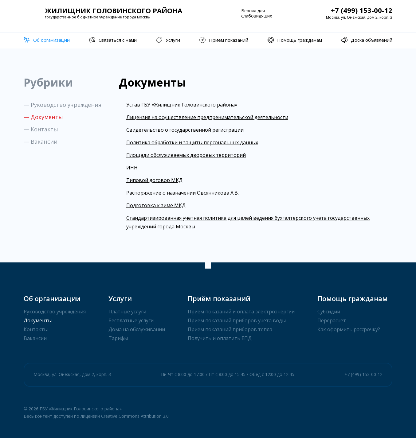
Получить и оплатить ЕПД (220, 338)
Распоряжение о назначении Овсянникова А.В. (182, 192)
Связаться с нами (113, 40)
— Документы (43, 117)
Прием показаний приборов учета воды (237, 320)
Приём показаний (223, 40)
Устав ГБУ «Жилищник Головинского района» (181, 104)
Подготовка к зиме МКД (156, 205)
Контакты (36, 329)
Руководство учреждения (55, 311)
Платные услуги (127, 311)
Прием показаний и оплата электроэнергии (241, 311)
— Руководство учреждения (62, 104)
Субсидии (328, 311)
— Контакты (41, 129)
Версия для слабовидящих (256, 13)
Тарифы (118, 338)
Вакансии (35, 338)
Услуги (168, 40)
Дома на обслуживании (136, 329)
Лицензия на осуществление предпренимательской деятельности (207, 117)
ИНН (132, 167)
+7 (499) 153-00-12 (361, 10)
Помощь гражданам (295, 40)
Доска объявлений (366, 40)
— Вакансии (40, 141)
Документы (38, 320)
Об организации (47, 40)
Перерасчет (331, 320)
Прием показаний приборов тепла (230, 329)
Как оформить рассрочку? (348, 329)
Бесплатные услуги (131, 320)
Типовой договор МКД (154, 180)
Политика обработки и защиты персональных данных (192, 142)
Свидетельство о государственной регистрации (185, 129)
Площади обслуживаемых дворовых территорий (186, 155)
